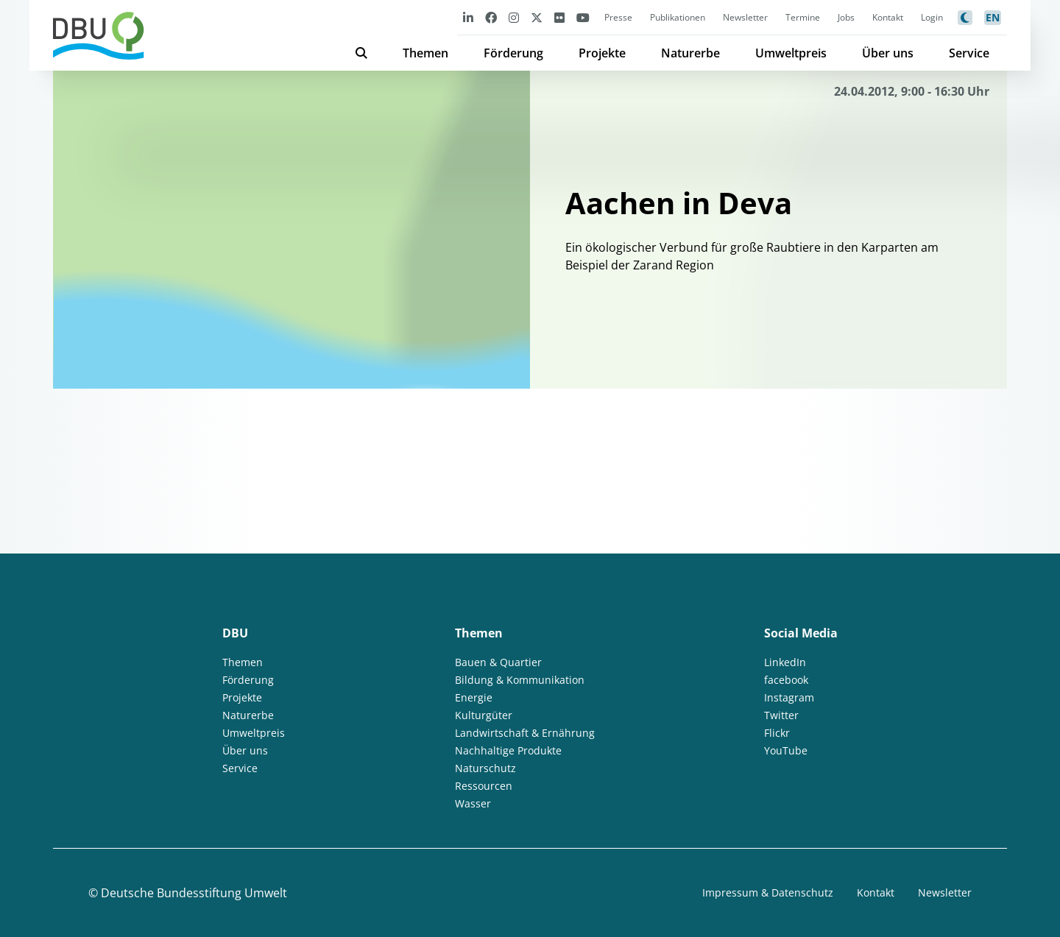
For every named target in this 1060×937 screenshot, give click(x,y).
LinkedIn (785, 662)
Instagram (789, 697)
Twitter (781, 715)
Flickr (777, 733)
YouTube (786, 750)
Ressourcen (483, 786)
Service (969, 53)
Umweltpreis (791, 53)
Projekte (602, 53)
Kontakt (887, 17)
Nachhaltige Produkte (508, 750)
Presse (618, 17)
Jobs (846, 17)
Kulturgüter (483, 715)
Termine (802, 17)
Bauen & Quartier (498, 662)
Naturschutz (485, 768)
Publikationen (677, 17)
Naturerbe (690, 53)
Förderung (513, 53)
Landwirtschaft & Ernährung (525, 733)
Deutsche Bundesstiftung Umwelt (194, 893)
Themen (425, 53)
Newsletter (745, 17)
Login (932, 17)
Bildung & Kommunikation (519, 680)
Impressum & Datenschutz (767, 892)
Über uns (888, 53)
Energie (473, 697)
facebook (786, 680)
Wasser (473, 803)
